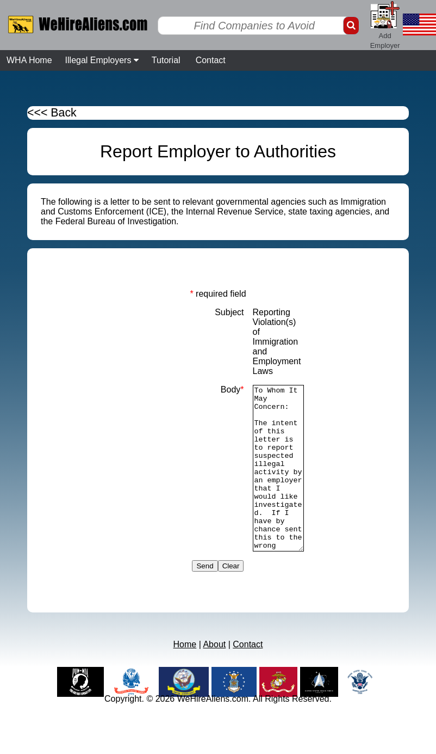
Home (185, 677)
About (214, 677)
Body (232, 389)
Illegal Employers (102, 60)
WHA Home (29, 60)
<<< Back (52, 112)
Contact (211, 60)
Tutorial (166, 60)
